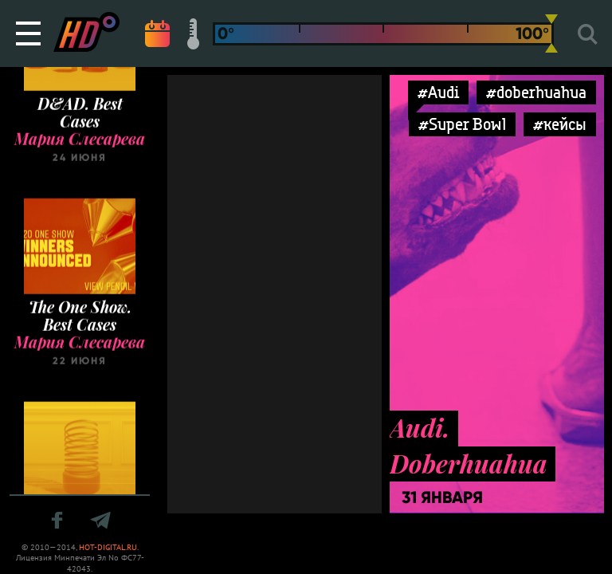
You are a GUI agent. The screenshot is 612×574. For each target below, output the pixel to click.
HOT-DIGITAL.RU (108, 547)
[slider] (551, 33)
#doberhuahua (536, 92)
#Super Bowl (462, 124)
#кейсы (559, 124)
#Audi (438, 92)
